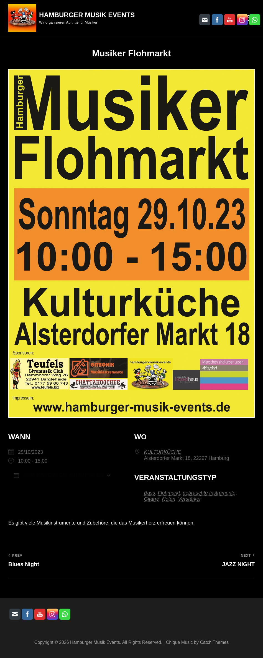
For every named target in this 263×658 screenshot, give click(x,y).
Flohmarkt (169, 493)
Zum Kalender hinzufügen (59, 475)
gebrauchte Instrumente (209, 493)
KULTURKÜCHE (162, 452)
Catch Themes (214, 642)
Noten (168, 499)
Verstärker (189, 499)
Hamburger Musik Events (87, 15)
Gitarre (151, 499)
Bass (149, 493)
